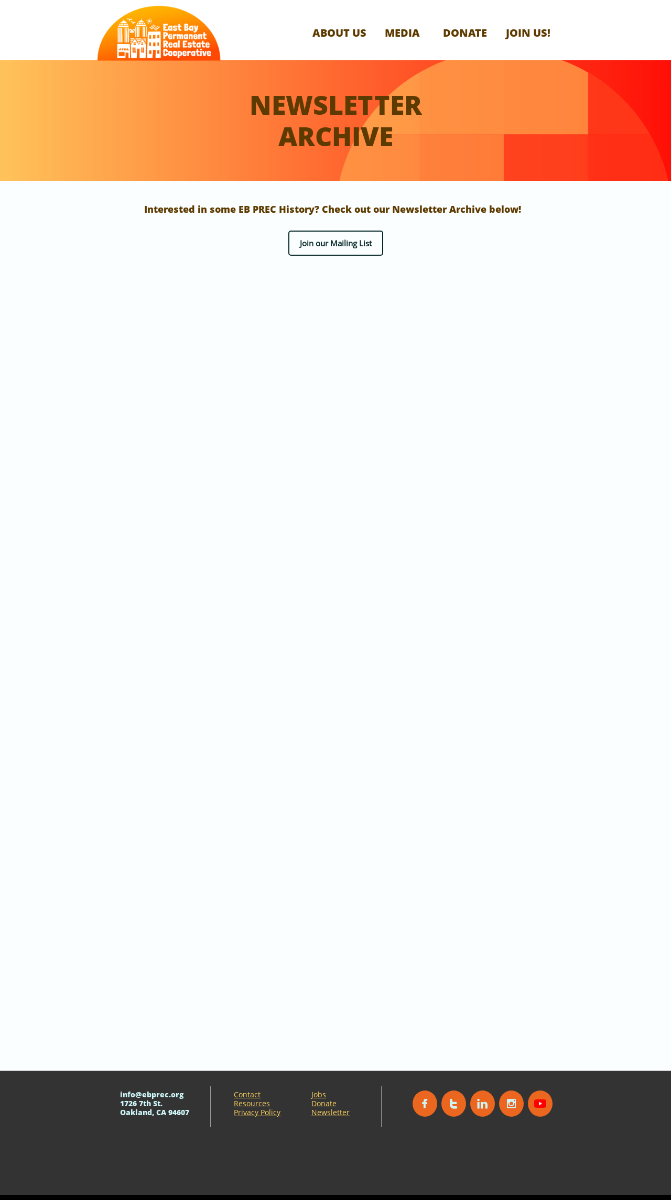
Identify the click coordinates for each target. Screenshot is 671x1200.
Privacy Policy (257, 1112)
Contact (247, 1094)
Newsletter (330, 1112)
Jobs (318, 1094)
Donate (324, 1103)
